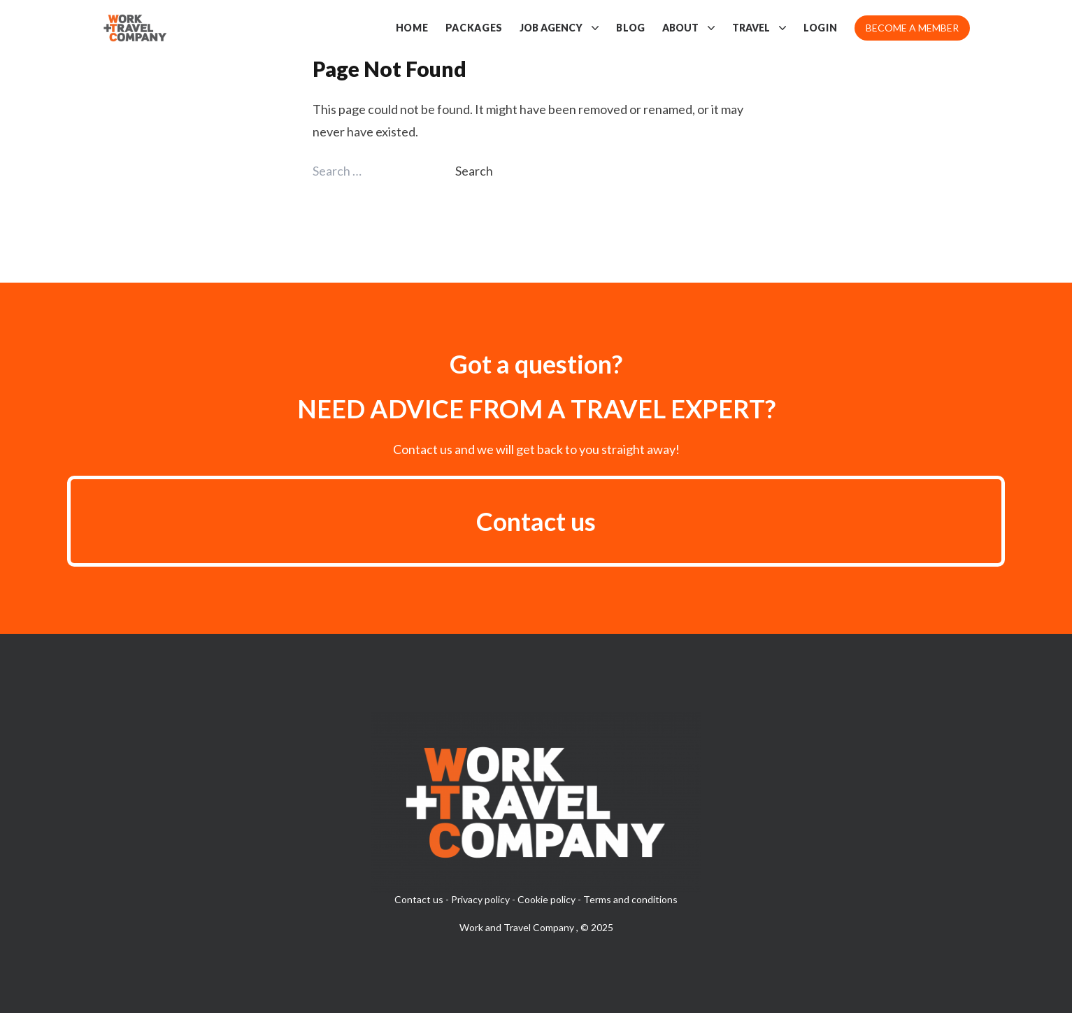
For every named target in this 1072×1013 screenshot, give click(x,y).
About (688, 28)
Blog (630, 28)
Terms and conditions (630, 899)
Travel (759, 28)
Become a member (912, 28)
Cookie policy (546, 899)
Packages (474, 28)
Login (820, 28)
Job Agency (559, 28)
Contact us (536, 521)
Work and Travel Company (517, 927)
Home (412, 28)
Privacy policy (480, 899)
